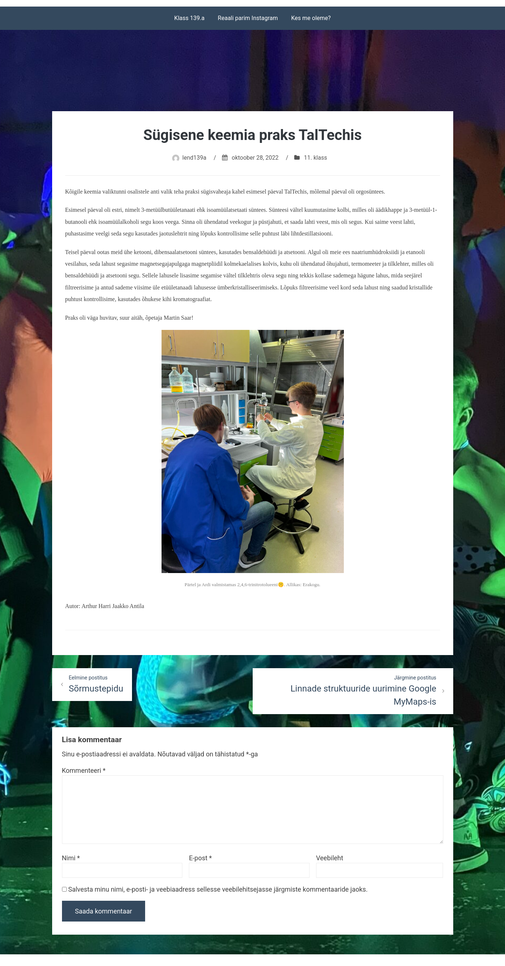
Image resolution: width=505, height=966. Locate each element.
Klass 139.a (189, 18)
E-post (200, 858)
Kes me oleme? (311, 18)
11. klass (315, 157)
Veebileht (329, 858)
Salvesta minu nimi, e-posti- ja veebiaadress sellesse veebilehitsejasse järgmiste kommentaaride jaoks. (218, 889)
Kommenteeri (84, 770)
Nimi (71, 858)
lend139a (194, 157)
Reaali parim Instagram (248, 18)
